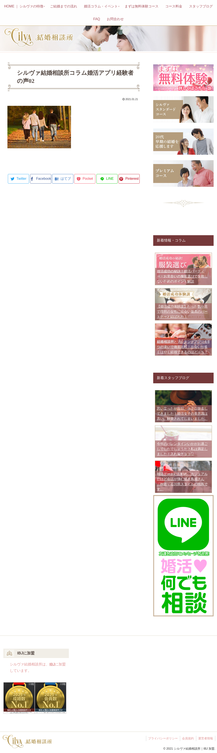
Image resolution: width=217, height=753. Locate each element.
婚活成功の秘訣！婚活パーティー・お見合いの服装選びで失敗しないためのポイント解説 (182, 276)
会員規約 (188, 738)
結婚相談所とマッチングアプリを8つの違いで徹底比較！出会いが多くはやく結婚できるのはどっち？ (183, 347)
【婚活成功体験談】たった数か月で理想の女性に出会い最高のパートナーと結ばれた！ (182, 311)
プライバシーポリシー (162, 738)
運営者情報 (205, 738)
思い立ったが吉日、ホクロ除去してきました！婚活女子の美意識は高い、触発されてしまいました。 (182, 413)
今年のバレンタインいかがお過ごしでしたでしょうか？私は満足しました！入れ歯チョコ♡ (182, 449)
